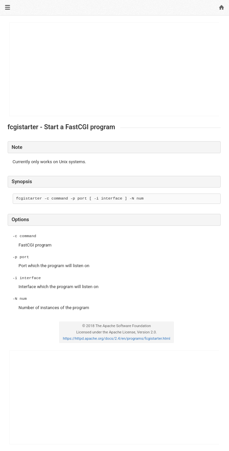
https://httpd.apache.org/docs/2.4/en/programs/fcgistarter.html (116, 338)
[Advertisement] (114, 69)
